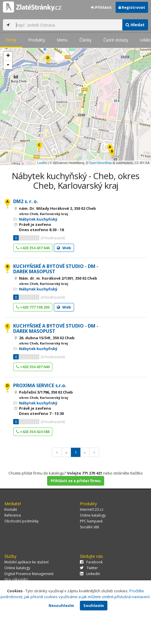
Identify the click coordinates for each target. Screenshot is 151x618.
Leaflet (42, 163)
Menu (62, 40)
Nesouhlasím (61, 605)
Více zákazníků (16, 579)
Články (85, 40)
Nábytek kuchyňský (38, 219)
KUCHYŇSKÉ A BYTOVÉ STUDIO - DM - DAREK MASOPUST (55, 269)
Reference (12, 515)
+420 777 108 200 (32, 307)
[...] (67, 24)
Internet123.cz (91, 509)
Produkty (36, 40)
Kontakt (10, 509)
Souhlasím (93, 605)
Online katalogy (93, 515)
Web (64, 247)
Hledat (135, 24)
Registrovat (132, 7)
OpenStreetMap (100, 163)
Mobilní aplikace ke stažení (26, 562)
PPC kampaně (91, 521)
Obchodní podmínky (21, 521)
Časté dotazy (115, 40)
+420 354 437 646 (32, 247)
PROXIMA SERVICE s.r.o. (39, 385)
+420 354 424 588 (32, 431)
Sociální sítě (89, 526)
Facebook (91, 562)
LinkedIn (90, 573)
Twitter (89, 567)
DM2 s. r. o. (25, 201)
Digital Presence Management (29, 573)
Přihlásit (101, 7)
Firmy (11, 40)
